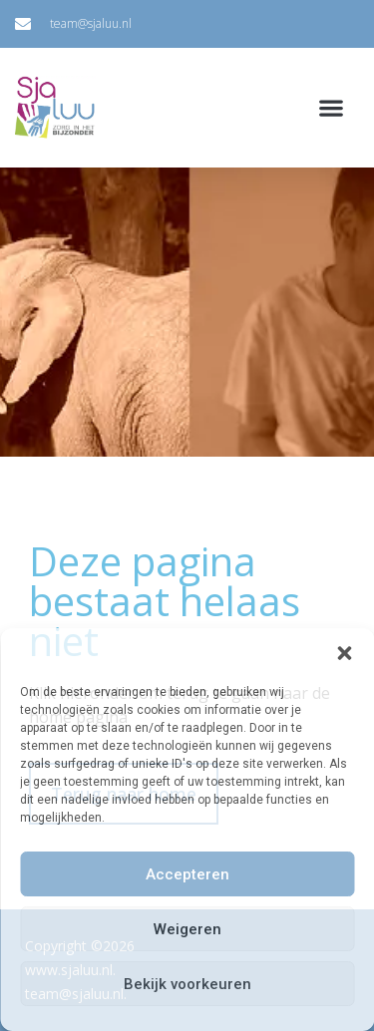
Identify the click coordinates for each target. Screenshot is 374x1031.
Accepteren (187, 874)
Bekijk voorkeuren (187, 984)
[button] (344, 653)
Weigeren (187, 929)
